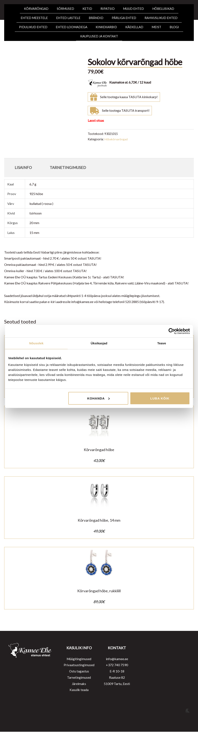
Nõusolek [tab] (36, 343)
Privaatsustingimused (78, 666)
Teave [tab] (161, 343)
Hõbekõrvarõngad (116, 139)
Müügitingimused (79, 660)
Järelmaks (79, 685)
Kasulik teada (79, 691)
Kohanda (98, 398)
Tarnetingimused (79, 679)
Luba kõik (160, 398)
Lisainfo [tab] (23, 167)
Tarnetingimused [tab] (68, 167)
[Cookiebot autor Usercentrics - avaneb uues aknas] (171, 331)
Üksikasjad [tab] (99, 343)
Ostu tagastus (79, 672)
